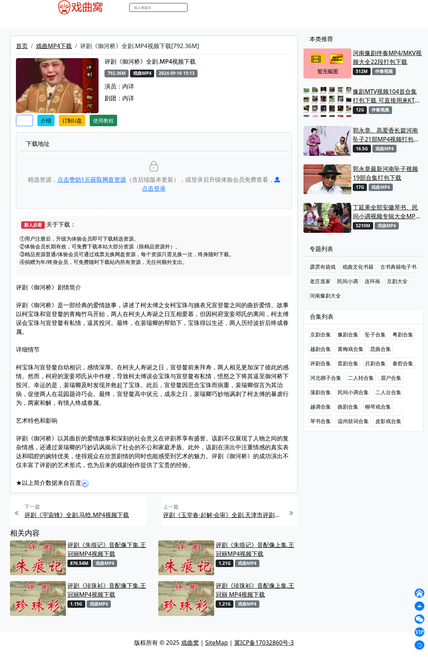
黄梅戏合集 (351, 348)
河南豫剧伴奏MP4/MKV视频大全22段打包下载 (387, 57)
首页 (22, 46)
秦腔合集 (402, 363)
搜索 (195, 7)
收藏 (24, 120)
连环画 (372, 281)
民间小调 (347, 281)
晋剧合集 (348, 363)
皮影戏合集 (388, 421)
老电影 (105, 22)
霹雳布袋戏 (323, 266)
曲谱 (227, 22)
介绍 (46, 120)
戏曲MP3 (79, 22)
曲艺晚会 (131, 22)
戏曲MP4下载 (54, 46)
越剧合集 (320, 348)
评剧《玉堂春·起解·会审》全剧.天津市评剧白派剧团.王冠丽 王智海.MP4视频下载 (223, 515)
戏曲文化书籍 (358, 266)
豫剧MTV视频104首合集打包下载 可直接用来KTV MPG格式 (385, 96)
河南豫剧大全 (325, 295)
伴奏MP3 (159, 22)
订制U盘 (72, 120)
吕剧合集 (375, 363)
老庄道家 (320, 281)
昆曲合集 (380, 348)
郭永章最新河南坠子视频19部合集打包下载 (385, 173)
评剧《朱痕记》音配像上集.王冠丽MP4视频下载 (255, 549)
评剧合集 (320, 363)
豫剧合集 (348, 334)
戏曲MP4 (51, 22)
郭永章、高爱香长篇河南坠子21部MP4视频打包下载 (386, 135)
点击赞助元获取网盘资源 (91, 179)
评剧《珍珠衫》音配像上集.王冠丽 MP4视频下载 (255, 590)
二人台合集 (388, 392)
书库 (211, 22)
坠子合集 (375, 334)
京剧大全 (397, 281)
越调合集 (320, 406)
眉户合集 (391, 377)
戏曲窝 (190, 642)
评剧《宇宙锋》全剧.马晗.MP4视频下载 (76, 515)
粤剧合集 (402, 334)
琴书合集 (320, 421)
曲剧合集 (348, 406)
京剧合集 (320, 334)
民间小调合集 (353, 392)
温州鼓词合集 (353, 421)
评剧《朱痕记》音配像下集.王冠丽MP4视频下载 (106, 549)
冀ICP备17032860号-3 (264, 642)
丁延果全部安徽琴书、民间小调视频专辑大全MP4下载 (385, 212)
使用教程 (103, 120)
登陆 (382, 7)
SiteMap (216, 642)
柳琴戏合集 (378, 406)
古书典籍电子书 (398, 266)
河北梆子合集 (325, 377)
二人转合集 (361, 377)
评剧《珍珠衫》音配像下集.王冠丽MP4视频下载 (106, 590)
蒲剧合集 (320, 392)
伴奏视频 (188, 22)
